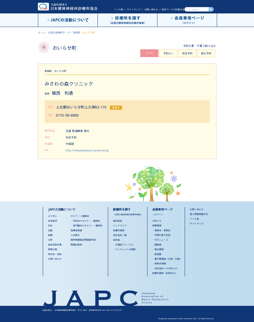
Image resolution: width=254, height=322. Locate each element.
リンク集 (118, 9)
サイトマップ (133, 9)
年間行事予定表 (162, 235)
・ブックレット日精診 (124, 249)
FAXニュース (161, 239)
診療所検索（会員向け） (164, 273)
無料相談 (117, 220)
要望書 (158, 254)
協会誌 (116, 239)
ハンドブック (120, 225)
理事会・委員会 (162, 230)
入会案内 (75, 235)
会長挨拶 (52, 220)
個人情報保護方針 (199, 214)
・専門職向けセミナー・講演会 (86, 225)
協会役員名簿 (55, 244)
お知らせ (156, 220)
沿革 (50, 239)
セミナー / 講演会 (80, 216)
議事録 (158, 244)
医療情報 (156, 225)
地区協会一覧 (120, 235)
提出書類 (159, 249)
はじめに (52, 216)
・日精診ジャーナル (123, 244)
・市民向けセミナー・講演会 (85, 220)
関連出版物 (76, 244)
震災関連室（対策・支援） (168, 258)
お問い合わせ (151, 9)
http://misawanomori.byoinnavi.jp (87, 150)
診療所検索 (118, 230)
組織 (50, 235)
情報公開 (52, 249)
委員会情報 (160, 263)
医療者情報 (76, 230)
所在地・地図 (55, 254)
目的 (50, 225)
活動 (50, 230)
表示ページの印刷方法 (173, 9)
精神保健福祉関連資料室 (83, 239)
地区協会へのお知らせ (166, 268)
